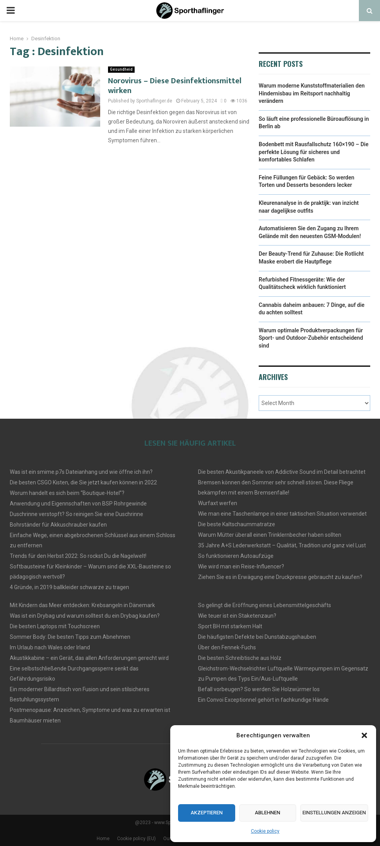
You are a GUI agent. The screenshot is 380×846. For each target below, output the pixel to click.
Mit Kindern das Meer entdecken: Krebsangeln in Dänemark (82, 605)
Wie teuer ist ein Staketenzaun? (237, 616)
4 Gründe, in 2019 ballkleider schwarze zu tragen (69, 587)
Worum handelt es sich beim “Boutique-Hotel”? (67, 493)
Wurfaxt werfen (217, 503)
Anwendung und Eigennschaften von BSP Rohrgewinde (78, 503)
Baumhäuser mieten (35, 720)
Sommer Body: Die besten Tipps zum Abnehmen (70, 637)
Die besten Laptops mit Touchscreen (55, 626)
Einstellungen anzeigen (326, 813)
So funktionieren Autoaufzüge (236, 556)
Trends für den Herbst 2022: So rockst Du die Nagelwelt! (78, 556)
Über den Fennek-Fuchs (227, 647)
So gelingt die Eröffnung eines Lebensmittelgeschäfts (264, 605)
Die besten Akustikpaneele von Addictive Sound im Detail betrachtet (282, 472)
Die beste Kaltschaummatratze (236, 524)
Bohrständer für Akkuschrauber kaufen (58, 525)
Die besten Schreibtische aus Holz (239, 658)
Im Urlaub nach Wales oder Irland (50, 647)
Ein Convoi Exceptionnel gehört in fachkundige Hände (263, 700)
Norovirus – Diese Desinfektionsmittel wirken (174, 85)
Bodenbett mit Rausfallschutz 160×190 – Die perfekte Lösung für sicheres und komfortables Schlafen (314, 152)
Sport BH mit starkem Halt (230, 626)
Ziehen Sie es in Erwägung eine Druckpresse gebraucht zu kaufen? (280, 577)
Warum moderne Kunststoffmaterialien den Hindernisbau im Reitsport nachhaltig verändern (312, 93)
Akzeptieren (203, 813)
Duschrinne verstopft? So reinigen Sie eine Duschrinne (76, 514)
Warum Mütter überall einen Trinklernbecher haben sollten (269, 535)
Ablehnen (256, 813)
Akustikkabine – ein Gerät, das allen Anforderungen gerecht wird (89, 658)
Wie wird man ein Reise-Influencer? (241, 566)
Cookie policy (265, 831)
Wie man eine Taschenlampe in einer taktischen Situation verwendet (282, 514)
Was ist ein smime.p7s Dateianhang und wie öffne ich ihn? (81, 472)
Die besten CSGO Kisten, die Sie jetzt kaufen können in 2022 (83, 482)
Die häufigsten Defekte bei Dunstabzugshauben (257, 637)
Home (103, 838)
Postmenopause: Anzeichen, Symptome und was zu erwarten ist (90, 710)
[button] (364, 735)
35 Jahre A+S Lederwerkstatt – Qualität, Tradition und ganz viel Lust (282, 545)
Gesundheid (121, 69)
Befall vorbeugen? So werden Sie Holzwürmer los (259, 689)
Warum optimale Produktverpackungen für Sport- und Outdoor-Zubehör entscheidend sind (311, 338)
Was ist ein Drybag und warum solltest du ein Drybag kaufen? (85, 616)
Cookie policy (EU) (136, 838)
